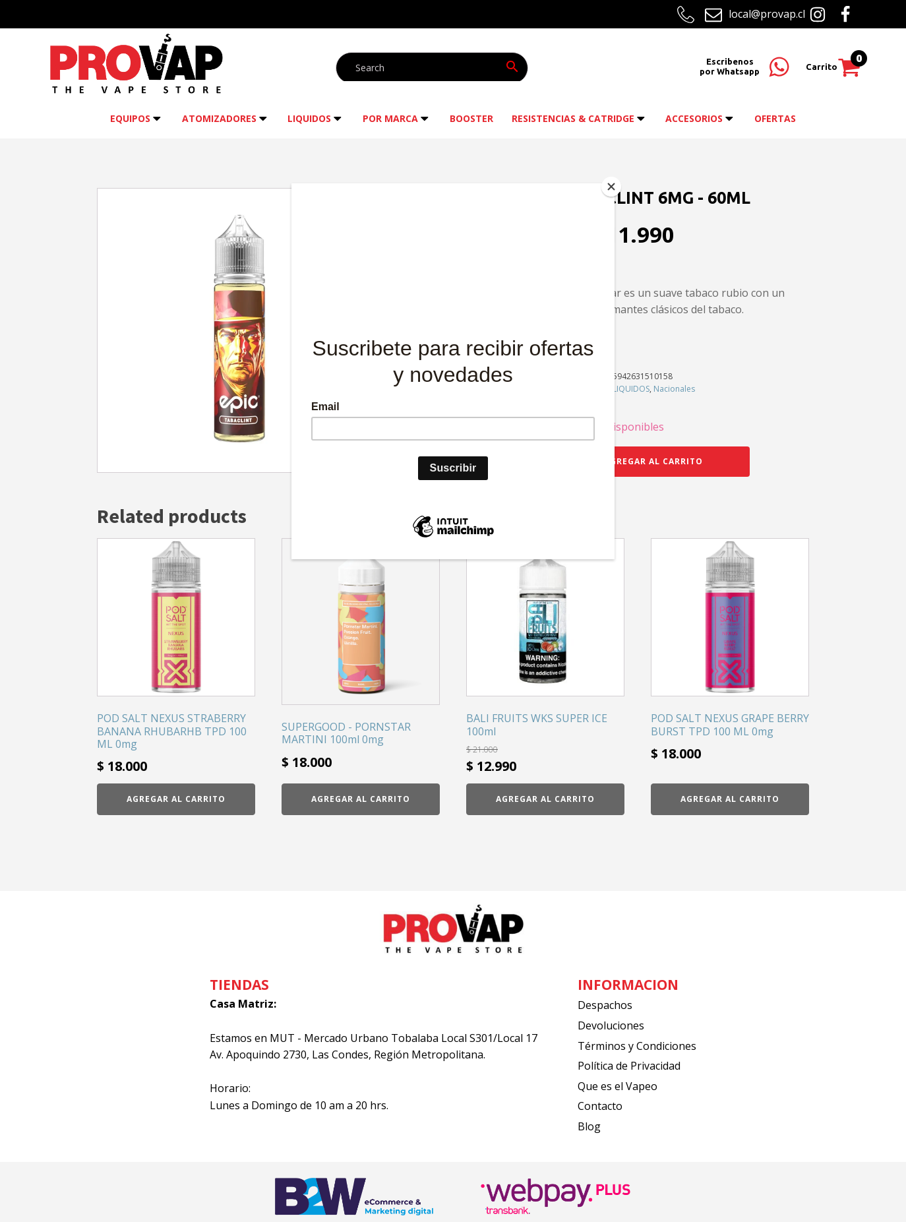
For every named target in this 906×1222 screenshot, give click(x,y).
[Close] (611, 187)
